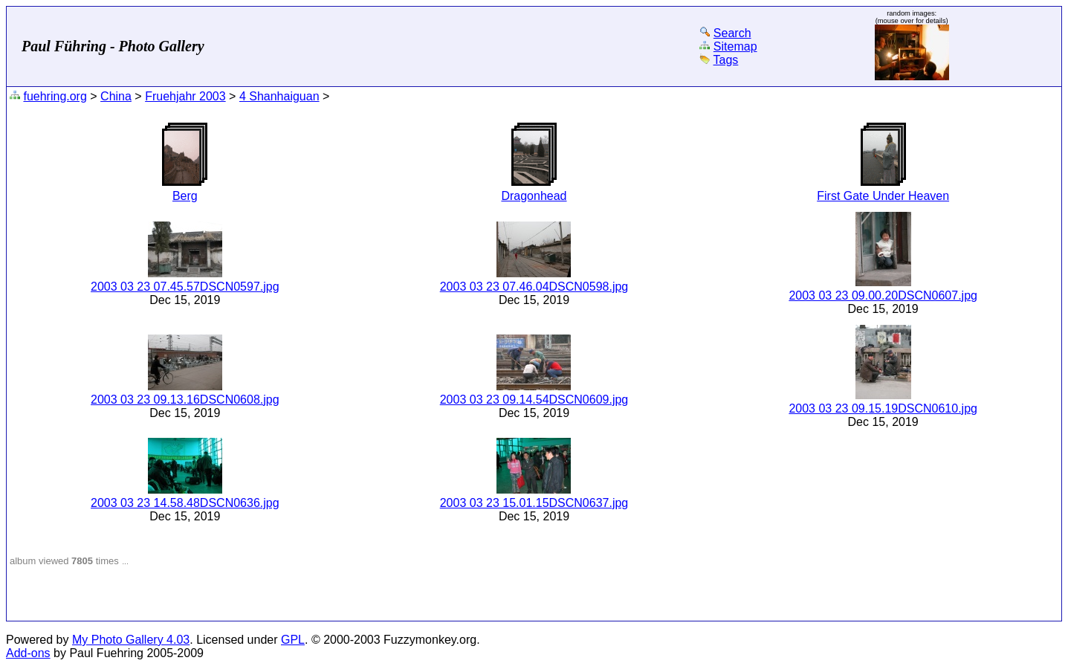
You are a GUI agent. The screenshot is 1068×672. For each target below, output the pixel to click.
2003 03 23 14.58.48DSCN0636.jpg (185, 503)
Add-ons (28, 653)
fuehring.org (54, 96)
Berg (185, 196)
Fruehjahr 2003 (185, 96)
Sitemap (735, 46)
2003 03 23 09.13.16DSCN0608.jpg (185, 399)
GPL (293, 639)
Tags (726, 60)
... (125, 561)
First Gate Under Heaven (883, 196)
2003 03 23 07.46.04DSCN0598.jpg (534, 286)
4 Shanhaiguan (279, 96)
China (116, 96)
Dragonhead (533, 196)
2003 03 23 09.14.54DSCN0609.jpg (534, 399)
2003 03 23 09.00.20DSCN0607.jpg (883, 295)
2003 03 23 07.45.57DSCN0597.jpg (185, 286)
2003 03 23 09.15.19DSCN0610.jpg (883, 408)
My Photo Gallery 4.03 (131, 639)
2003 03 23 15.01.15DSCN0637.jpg (534, 503)
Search (732, 33)
